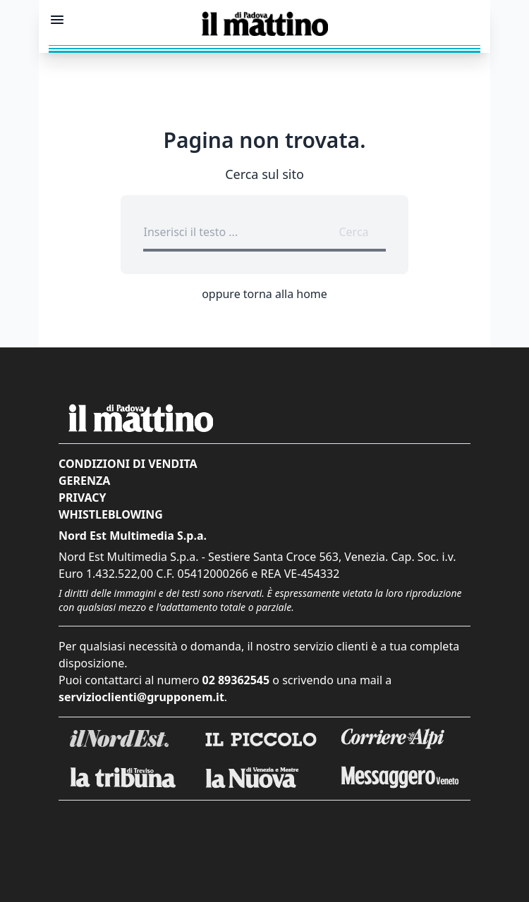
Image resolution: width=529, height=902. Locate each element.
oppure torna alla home (264, 294)
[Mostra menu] (57, 19)
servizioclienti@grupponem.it (141, 697)
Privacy (82, 497)
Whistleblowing (111, 514)
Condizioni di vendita (128, 463)
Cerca (353, 232)
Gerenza (84, 480)
